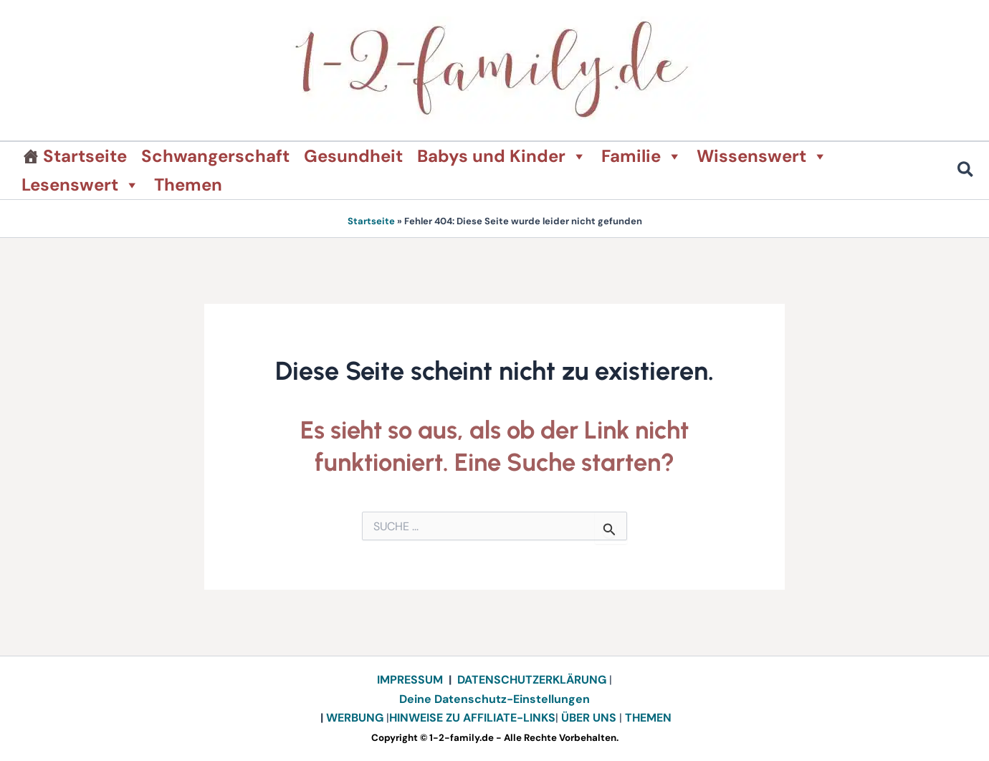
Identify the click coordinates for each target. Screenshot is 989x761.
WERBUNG (356, 717)
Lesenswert (81, 185)
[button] (966, 172)
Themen (188, 184)
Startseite (85, 156)
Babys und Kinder (502, 156)
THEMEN (648, 717)
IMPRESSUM (410, 679)
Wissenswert (762, 156)
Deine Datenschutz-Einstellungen (494, 699)
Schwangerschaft (215, 156)
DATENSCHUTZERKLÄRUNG (531, 679)
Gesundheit (353, 156)
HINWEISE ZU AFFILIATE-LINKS (472, 717)
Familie (641, 156)
